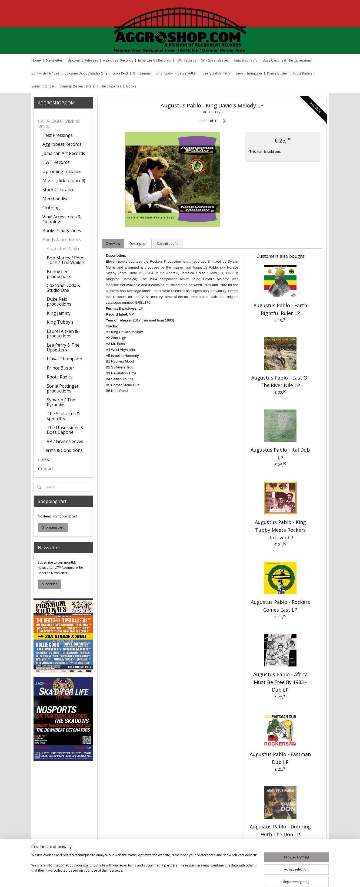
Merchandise (55, 199)
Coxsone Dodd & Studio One (63, 287)
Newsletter (54, 60)
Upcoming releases (61, 171)
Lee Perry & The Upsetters (63, 347)
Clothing (51, 208)
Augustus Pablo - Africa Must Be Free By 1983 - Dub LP (280, 682)
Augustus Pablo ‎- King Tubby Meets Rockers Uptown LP (280, 530)
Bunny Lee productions (59, 274)
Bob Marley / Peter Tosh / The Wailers (66, 260)
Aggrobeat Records (118, 60)
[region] (144, 868)
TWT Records (186, 60)
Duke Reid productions (59, 301)
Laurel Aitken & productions (62, 333)
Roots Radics (302, 73)
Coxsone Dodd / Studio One (85, 73)
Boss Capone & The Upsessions (287, 60)
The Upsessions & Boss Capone (65, 430)
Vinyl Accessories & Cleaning (61, 219)
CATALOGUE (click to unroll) (59, 123)
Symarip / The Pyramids (61, 402)
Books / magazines (61, 230)
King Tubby (164, 73)
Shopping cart (53, 527)
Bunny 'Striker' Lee (45, 73)
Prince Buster (277, 73)
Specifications (167, 243)
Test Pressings (57, 135)
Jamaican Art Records (154, 60)
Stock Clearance (58, 189)
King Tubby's (60, 322)
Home (36, 60)
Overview (113, 243)
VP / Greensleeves (215, 60)
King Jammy (142, 73)
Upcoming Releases (83, 60)
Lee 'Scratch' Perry (217, 73)
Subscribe (49, 584)
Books (131, 86)
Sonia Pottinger (43, 86)
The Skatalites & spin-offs (63, 416)
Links (43, 459)
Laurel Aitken (188, 73)
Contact (46, 469)
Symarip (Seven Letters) (77, 86)
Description (138, 243)
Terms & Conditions (62, 450)
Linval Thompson (249, 73)
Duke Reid (120, 73)
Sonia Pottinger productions (63, 388)
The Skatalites (110, 86)
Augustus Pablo (246, 60)
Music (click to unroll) (63, 181)
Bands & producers (61, 240)
